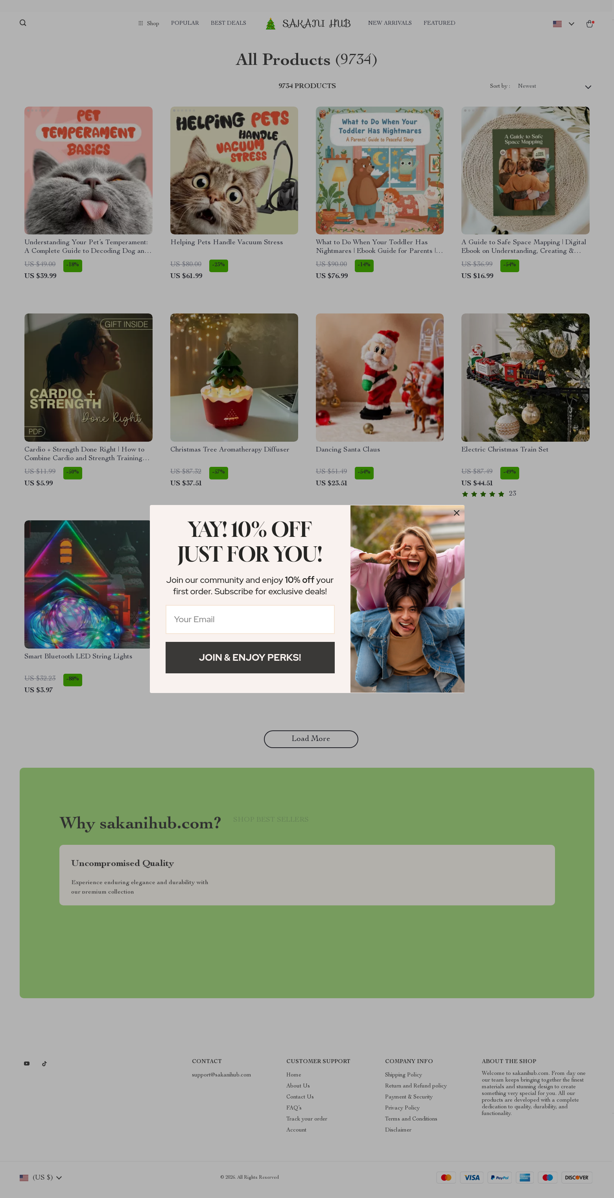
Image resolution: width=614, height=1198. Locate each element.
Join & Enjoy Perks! (250, 657)
